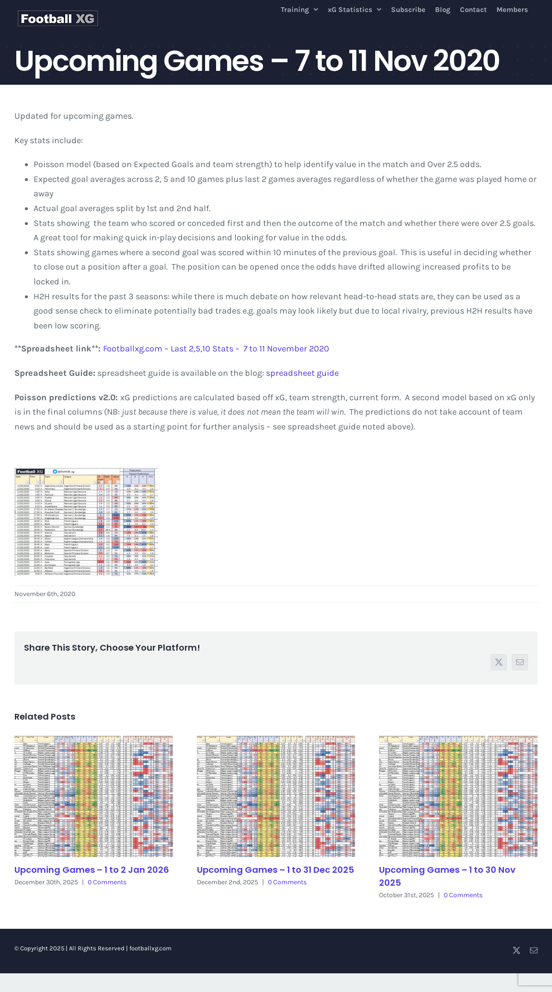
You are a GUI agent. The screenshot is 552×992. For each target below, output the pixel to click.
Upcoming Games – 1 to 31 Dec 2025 (275, 870)
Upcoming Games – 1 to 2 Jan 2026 (91, 870)
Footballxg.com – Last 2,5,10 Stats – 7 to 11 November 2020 (216, 348)
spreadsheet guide (302, 373)
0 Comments (107, 882)
